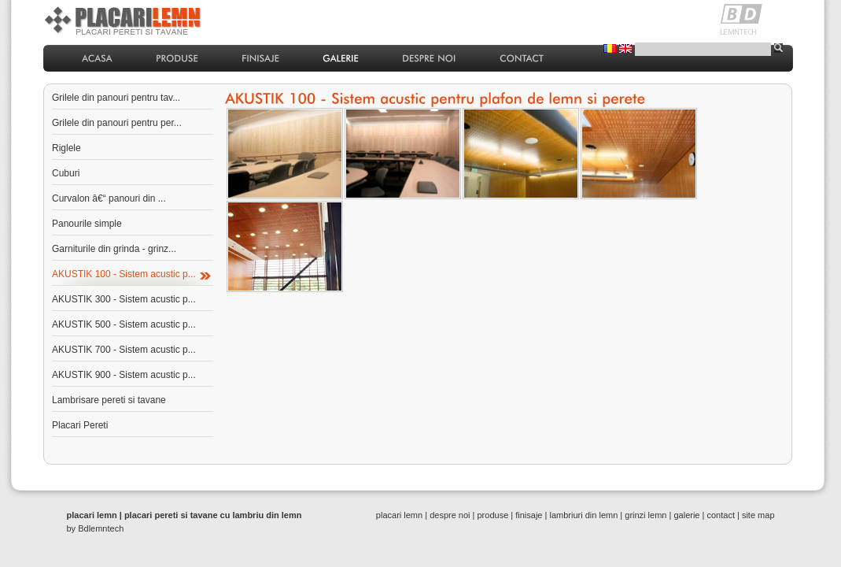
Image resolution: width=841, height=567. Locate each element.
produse (493, 515)
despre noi (450, 515)
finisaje (528, 515)
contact (720, 515)
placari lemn (399, 515)
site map (758, 515)
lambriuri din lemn (583, 515)
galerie (686, 515)
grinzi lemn (645, 515)
